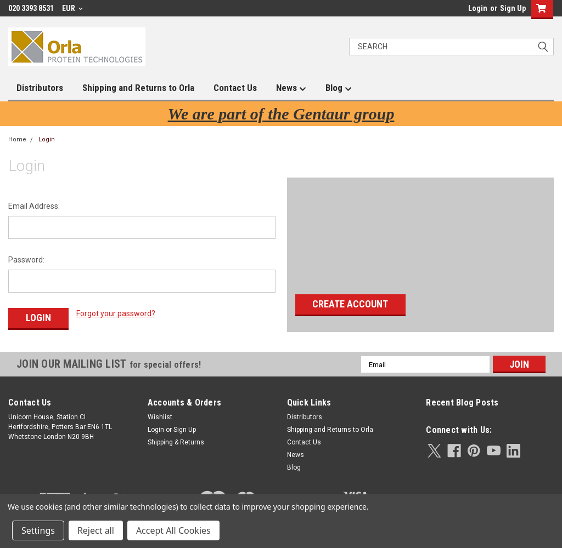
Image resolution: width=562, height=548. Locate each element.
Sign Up (513, 8)
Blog (338, 88)
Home (17, 139)
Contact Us (235, 87)
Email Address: (34, 206)
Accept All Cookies (173, 530)
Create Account (350, 304)
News (291, 88)
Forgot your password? (115, 313)
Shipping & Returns (176, 442)
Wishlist (160, 417)
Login (477, 8)
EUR (72, 8)
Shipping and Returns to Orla (138, 87)
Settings (38, 530)
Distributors (39, 87)
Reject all (95, 530)
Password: (26, 259)
